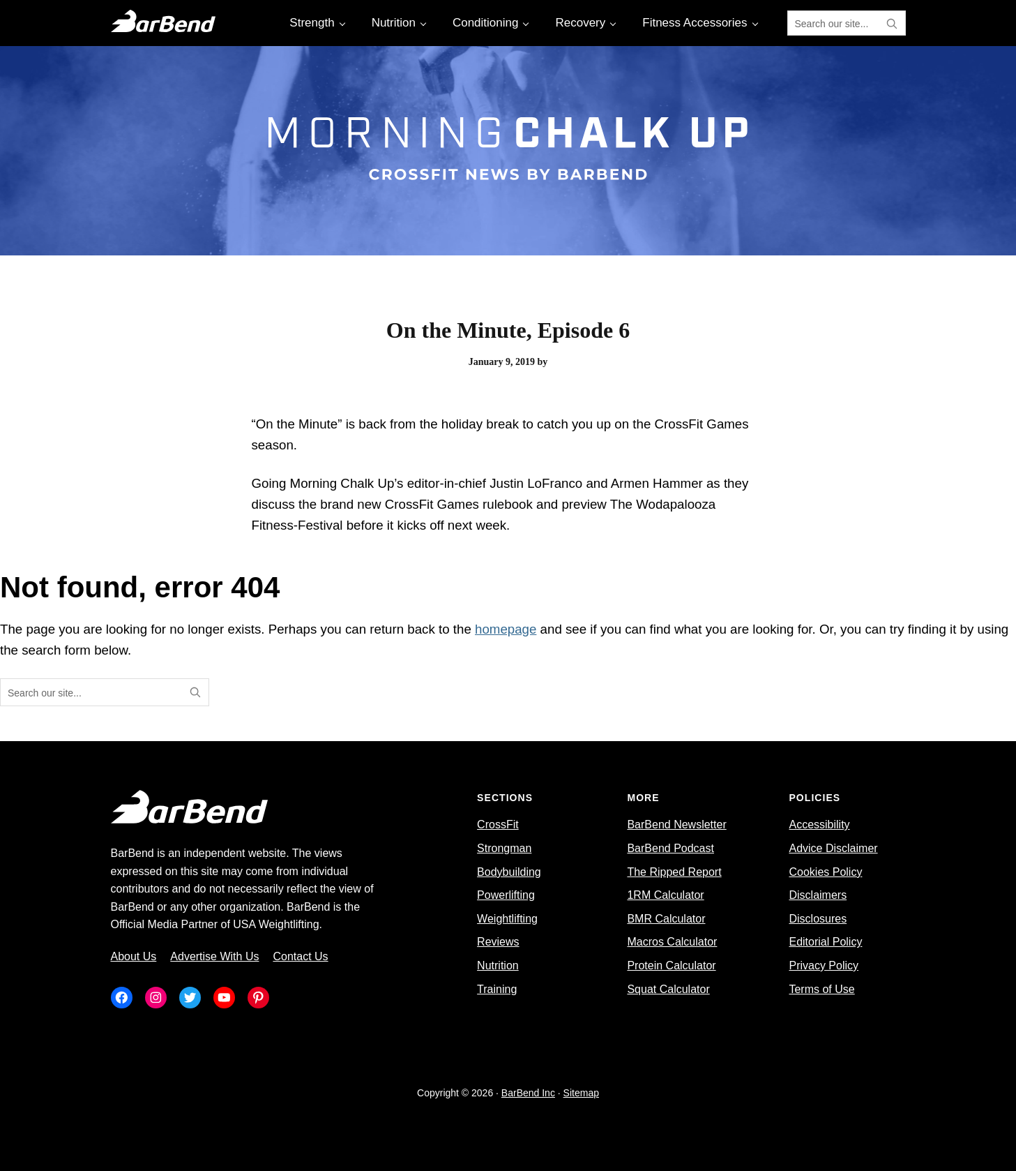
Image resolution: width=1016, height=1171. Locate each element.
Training (497, 989)
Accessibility (819, 824)
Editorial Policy (825, 942)
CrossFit (498, 824)
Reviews (498, 942)
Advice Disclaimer (833, 848)
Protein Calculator (671, 965)
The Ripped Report (674, 872)
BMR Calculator (666, 919)
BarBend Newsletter (676, 824)
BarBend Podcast (670, 848)
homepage (505, 629)
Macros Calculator (672, 942)
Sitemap (581, 1092)
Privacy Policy (823, 965)
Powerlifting (506, 895)
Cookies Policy (825, 872)
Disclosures (818, 919)
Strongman (504, 848)
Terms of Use (821, 989)
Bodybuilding (509, 872)
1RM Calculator (665, 895)
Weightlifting (507, 919)
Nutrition (498, 965)
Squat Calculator (668, 989)
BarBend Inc (528, 1092)
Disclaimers (818, 895)
